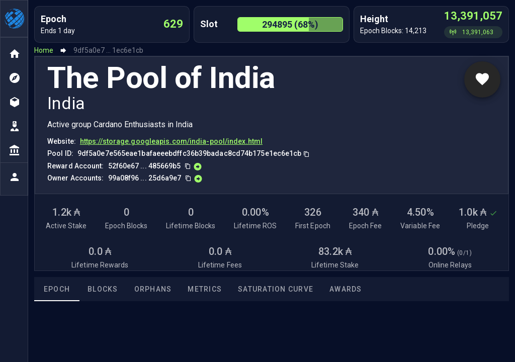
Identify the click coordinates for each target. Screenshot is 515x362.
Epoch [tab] (57, 289)
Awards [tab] (345, 289)
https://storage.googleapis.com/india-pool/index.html (171, 141)
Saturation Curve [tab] (275, 289)
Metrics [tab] (205, 289)
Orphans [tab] (153, 289)
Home (43, 50)
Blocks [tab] (103, 289)
